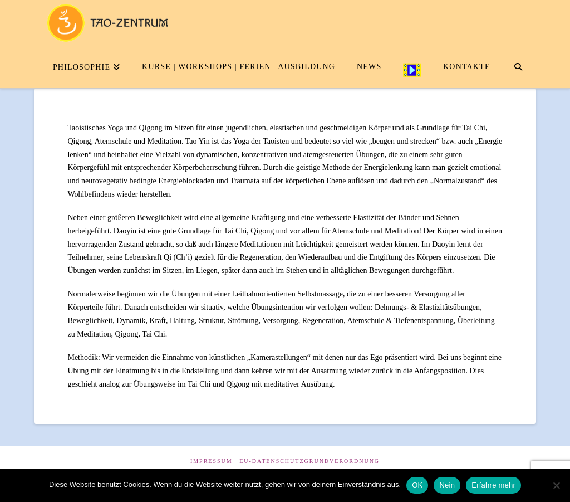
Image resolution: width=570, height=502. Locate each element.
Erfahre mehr (493, 485)
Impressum (211, 461)
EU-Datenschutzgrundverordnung (309, 461)
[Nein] (556, 485)
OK (417, 485)
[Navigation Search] (517, 65)
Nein (447, 485)
